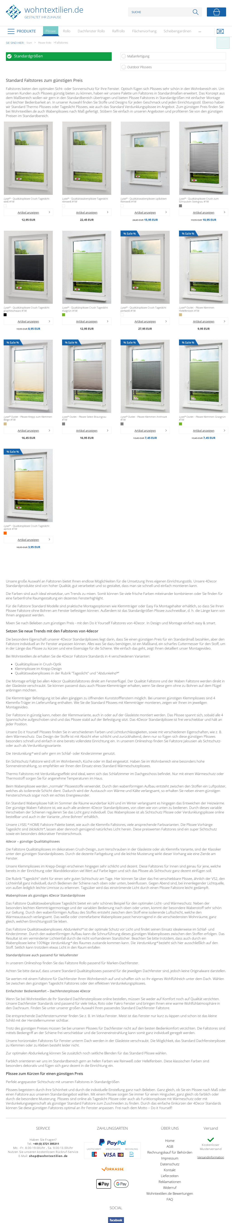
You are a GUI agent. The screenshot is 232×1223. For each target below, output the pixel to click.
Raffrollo (118, 31)
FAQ (170, 1199)
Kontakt (170, 1170)
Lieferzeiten (170, 1176)
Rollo (66, 31)
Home (169, 1140)
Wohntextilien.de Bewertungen (169, 1193)
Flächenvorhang (144, 31)
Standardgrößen (28, 56)
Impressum (169, 1158)
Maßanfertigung (138, 56)
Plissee (50, 32)
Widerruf (169, 1187)
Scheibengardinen (177, 31)
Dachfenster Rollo (91, 31)
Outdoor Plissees (139, 67)
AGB (170, 1146)
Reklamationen (170, 1181)
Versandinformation (210, 1157)
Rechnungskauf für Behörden (169, 1152)
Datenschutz (169, 1164)
